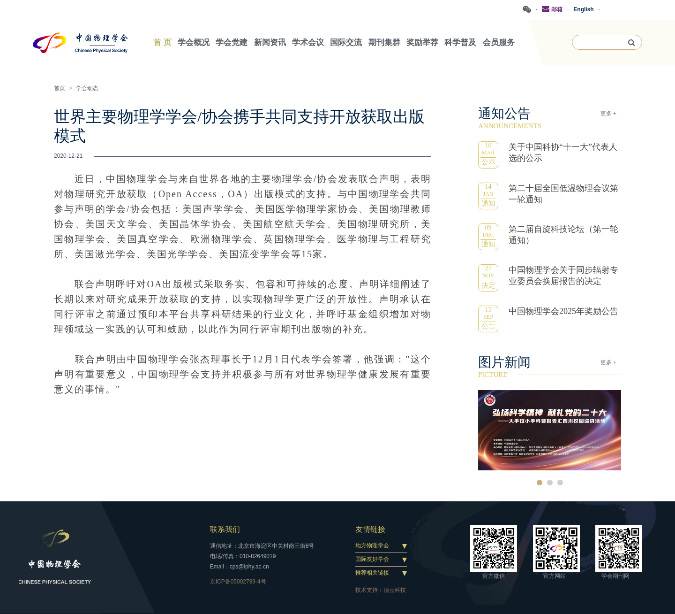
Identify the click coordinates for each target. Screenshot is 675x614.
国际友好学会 (372, 559)
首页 (59, 88)
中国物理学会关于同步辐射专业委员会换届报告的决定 (563, 275)
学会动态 (87, 88)
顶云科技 (394, 590)
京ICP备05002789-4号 (238, 581)
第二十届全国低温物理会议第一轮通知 (563, 194)
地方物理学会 (372, 545)
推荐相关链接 (372, 572)
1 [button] (539, 482)
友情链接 (370, 529)
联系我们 (225, 529)
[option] (549, 430)
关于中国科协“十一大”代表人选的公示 (563, 152)
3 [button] (560, 482)
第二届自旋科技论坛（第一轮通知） (563, 234)
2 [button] (550, 482)
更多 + (608, 113)
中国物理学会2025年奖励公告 (563, 311)
